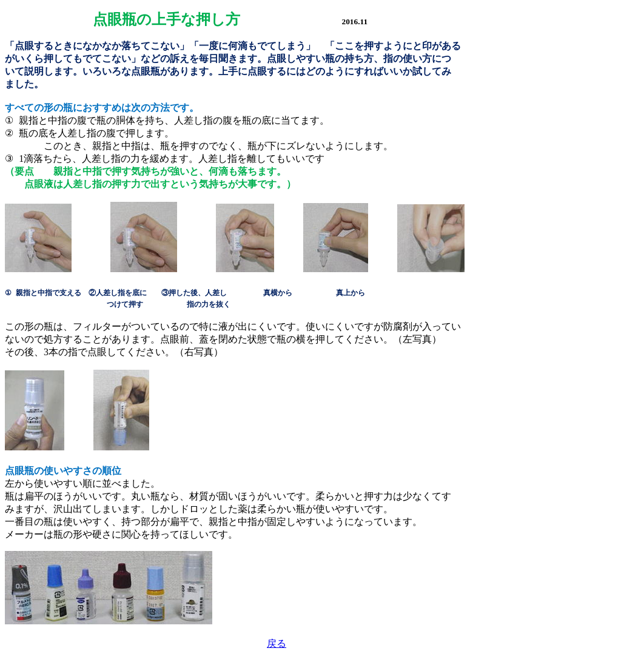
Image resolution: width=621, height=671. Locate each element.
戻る (276, 643)
